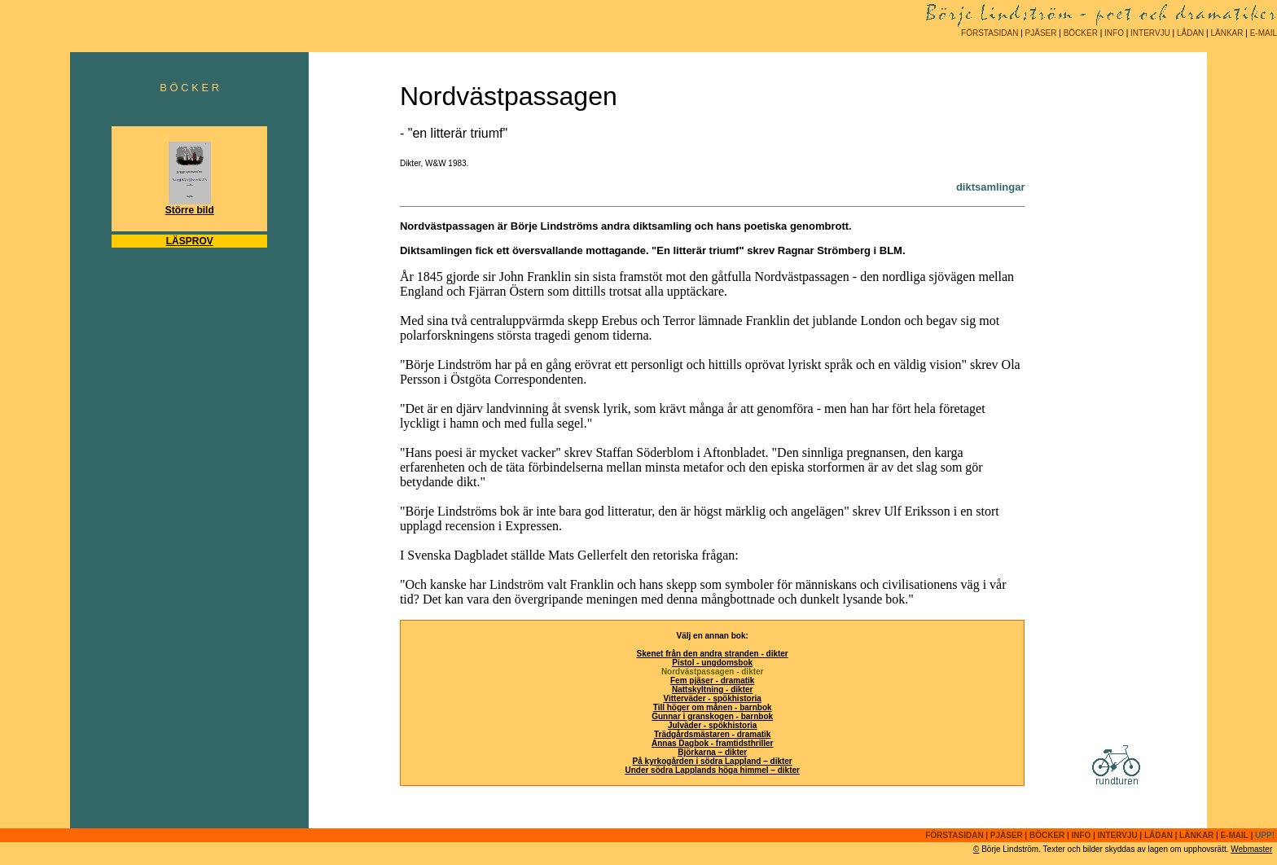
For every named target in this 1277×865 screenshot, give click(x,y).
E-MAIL (1263, 33)
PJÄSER (1041, 33)
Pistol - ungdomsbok (712, 662)
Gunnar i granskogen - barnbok (712, 716)
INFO (1114, 33)
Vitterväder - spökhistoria (712, 698)
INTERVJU (1150, 33)
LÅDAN (1190, 33)
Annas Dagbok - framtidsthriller (712, 743)
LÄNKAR (1226, 33)
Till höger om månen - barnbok (712, 707)
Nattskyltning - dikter (712, 689)
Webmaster (1251, 849)
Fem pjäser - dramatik (712, 680)
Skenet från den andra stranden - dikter (712, 653)
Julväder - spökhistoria (712, 725)
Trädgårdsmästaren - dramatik (712, 734)
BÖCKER (1081, 33)
